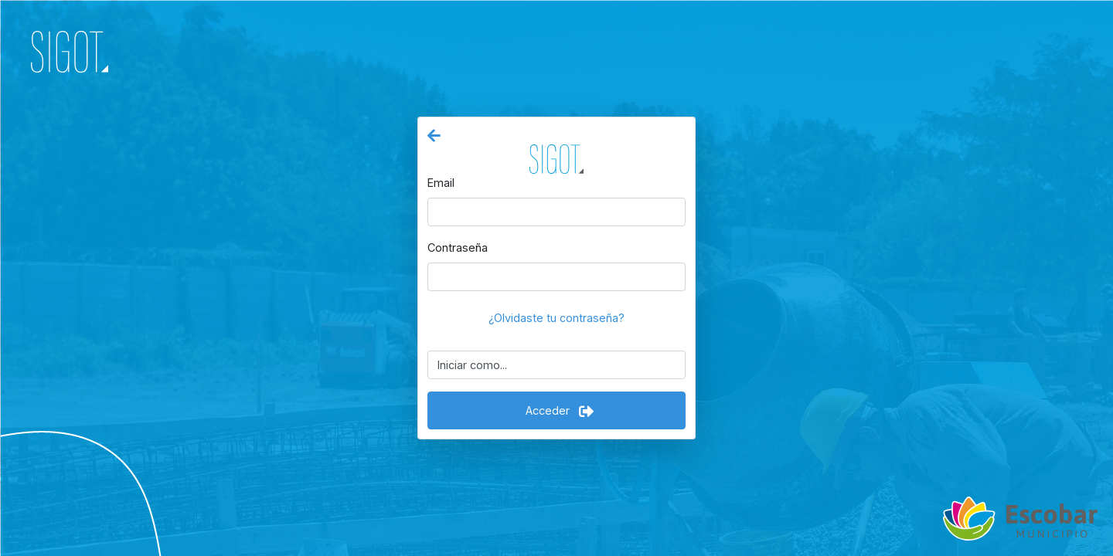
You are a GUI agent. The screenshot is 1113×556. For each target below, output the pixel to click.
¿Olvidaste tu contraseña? (556, 317)
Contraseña (457, 247)
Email (440, 182)
